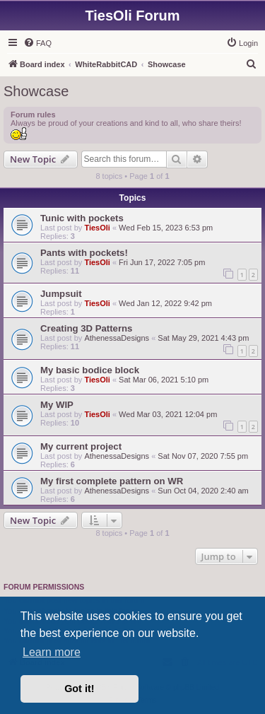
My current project (81, 446)
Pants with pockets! (84, 252)
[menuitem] (37, 43)
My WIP (56, 404)
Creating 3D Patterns (86, 328)
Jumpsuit (61, 293)
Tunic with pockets (82, 218)
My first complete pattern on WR (111, 481)
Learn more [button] (52, 652)
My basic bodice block (89, 370)
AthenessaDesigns (116, 338)
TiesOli (97, 227)
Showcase (36, 91)
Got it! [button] (79, 688)
